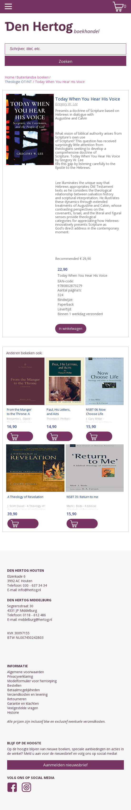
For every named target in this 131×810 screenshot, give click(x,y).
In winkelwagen (70, 328)
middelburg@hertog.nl (35, 619)
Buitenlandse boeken (32, 77)
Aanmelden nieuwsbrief (65, 765)
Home (9, 77)
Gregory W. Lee (66, 104)
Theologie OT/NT (18, 81)
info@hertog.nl (29, 590)
